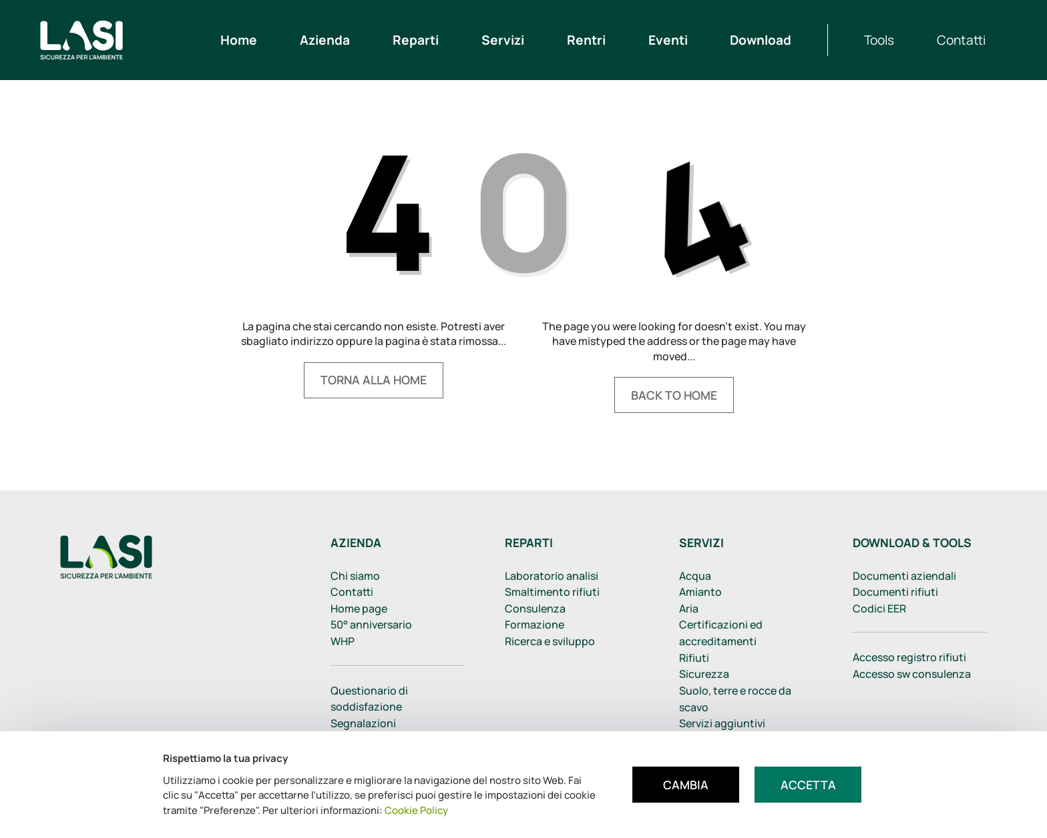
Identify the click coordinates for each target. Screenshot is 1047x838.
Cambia (685, 785)
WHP (343, 641)
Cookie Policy (416, 810)
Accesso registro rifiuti (909, 657)
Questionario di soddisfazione (369, 699)
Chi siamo (355, 575)
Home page (359, 608)
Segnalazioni (363, 723)
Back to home (674, 395)
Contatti (352, 591)
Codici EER (879, 608)
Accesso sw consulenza (912, 674)
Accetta (808, 785)
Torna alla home (374, 380)
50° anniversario (371, 624)
